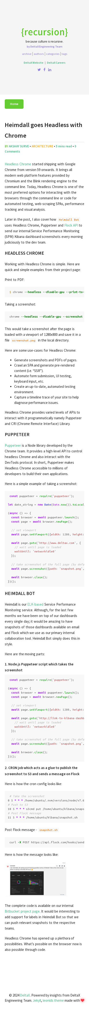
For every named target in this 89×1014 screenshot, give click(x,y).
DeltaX (25, 995)
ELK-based (35, 604)
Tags (64, 54)
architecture (42, 146)
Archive (26, 54)
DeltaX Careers (56, 62)
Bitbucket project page (22, 911)
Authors (39, 54)
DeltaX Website (33, 62)
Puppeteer (13, 445)
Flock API (71, 225)
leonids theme (53, 1000)
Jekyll (37, 1000)
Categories (52, 54)
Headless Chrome (18, 164)
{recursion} (44, 32)
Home (14, 104)
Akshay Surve (19, 146)
